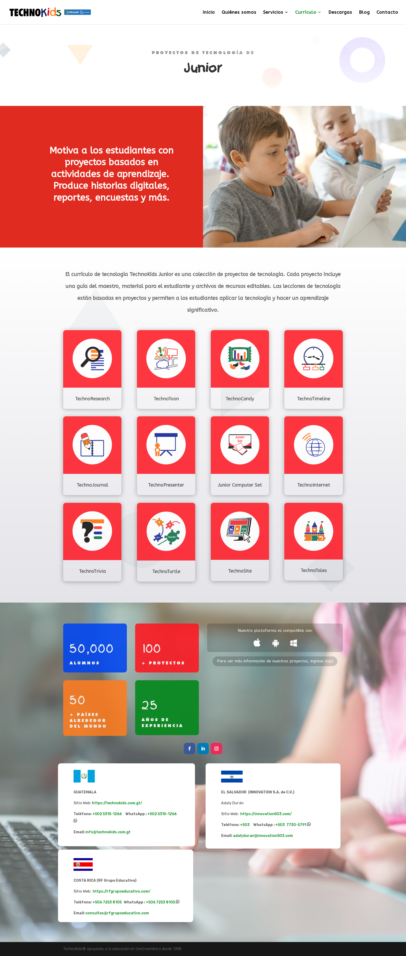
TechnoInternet (313, 485)
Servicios (273, 12)
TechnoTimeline (313, 399)
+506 (151, 902)
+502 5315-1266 (119, 814)
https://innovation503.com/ (266, 814)
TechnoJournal (92, 485)
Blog (364, 12)
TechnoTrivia (92, 571)
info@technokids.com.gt (107, 832)
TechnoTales (314, 570)
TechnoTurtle (166, 571)
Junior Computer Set (240, 485)
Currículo (305, 12)
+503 (257, 825)
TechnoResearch (92, 399)
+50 (278, 825)
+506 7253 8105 (119, 902)
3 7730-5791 (294, 825)
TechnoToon (166, 399)
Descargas (340, 12)
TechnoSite (240, 571)
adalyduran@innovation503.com (263, 836)
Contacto (387, 12)
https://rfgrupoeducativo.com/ (121, 891)
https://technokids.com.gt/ (117, 803)
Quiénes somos (239, 12)
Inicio (208, 12)
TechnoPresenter (166, 485)
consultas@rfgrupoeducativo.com (117, 913)
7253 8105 (165, 902)
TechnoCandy (240, 399)
